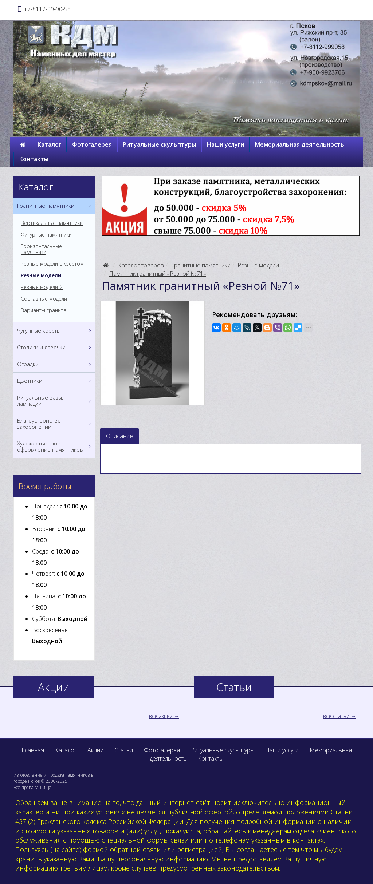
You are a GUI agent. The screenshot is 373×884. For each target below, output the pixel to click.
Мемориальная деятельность (299, 144)
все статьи (336, 716)
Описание (119, 436)
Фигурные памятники (46, 235)
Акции (95, 750)
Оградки (55, 364)
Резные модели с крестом (52, 264)
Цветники (55, 381)
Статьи (123, 750)
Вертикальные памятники (52, 223)
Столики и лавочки (55, 347)
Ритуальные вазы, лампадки (55, 400)
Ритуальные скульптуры (159, 144)
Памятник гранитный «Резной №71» (157, 274)
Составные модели (44, 299)
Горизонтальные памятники (41, 249)
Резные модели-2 (42, 287)
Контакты (33, 159)
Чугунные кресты (55, 330)
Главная (32, 750)
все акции (161, 716)
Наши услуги (225, 144)
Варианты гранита (43, 310)
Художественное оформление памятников (55, 446)
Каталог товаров (141, 265)
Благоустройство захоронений (55, 423)
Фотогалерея (92, 144)
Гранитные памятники (201, 265)
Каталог (49, 144)
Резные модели (258, 265)
